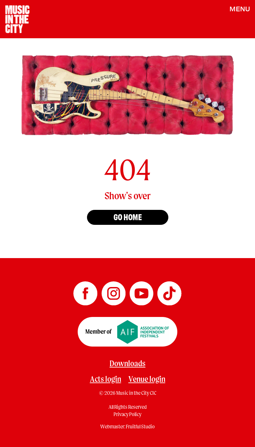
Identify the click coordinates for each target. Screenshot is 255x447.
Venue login (146, 378)
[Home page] (17, 18)
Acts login (105, 378)
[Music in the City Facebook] (86, 291)
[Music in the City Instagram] (114, 291)
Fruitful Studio (140, 426)
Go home (128, 216)
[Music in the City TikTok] (169, 291)
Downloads (127, 363)
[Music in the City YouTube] (142, 291)
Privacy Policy (127, 414)
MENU (239, 8)
